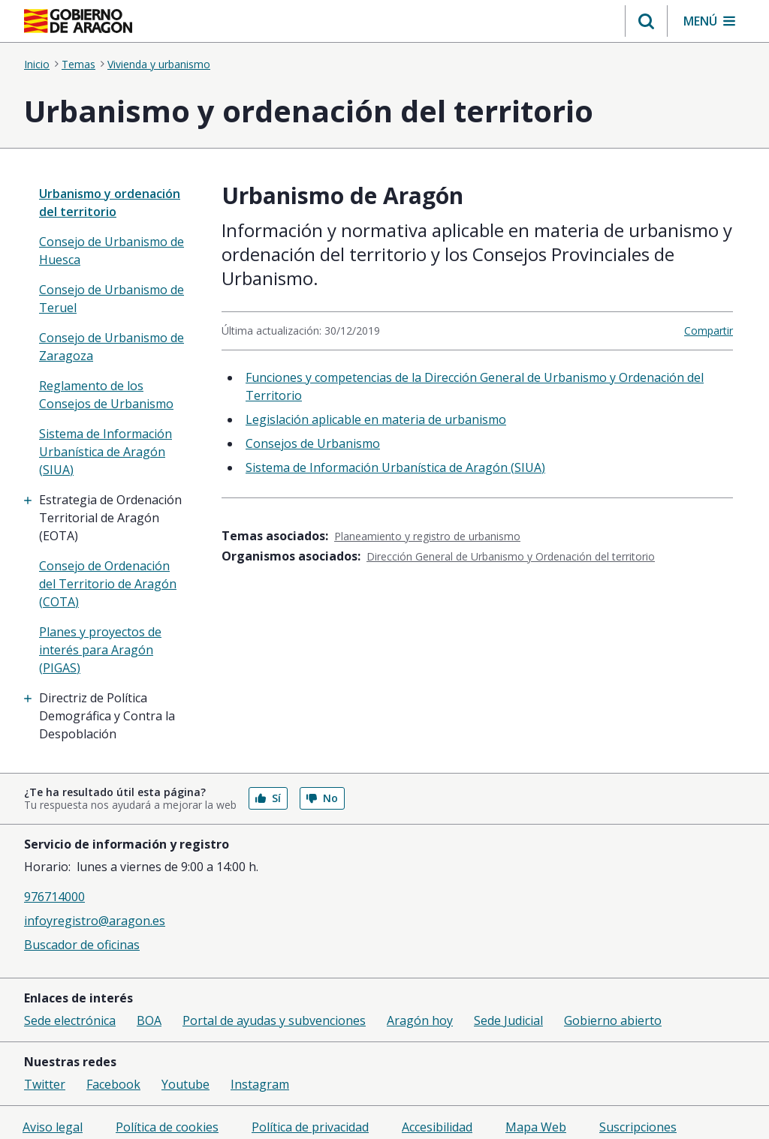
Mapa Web (535, 1127)
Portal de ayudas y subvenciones (274, 1020)
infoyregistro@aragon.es (94, 920)
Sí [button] (268, 798)
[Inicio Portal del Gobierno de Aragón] (78, 21)
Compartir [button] (708, 330)
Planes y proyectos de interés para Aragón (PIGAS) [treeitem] (100, 650)
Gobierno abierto (613, 1020)
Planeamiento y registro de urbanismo (427, 536)
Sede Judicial (508, 1020)
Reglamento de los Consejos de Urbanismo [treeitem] (106, 394)
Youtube (185, 1084)
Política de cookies (167, 1127)
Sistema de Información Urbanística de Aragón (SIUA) (395, 467)
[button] (646, 21)
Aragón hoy (420, 1020)
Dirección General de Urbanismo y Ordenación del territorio (510, 556)
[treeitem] (112, 518)
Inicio (37, 64)
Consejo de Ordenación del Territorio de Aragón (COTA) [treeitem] (107, 583)
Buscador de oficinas (82, 944)
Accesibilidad (437, 1127)
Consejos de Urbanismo (313, 443)
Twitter (44, 1084)
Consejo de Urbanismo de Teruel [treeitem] (111, 298)
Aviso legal (53, 1127)
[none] (112, 203)
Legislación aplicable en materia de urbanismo (376, 419)
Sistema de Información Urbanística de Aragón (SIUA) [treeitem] (105, 451)
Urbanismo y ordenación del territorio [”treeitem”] (109, 202)
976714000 (54, 896)
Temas (78, 64)
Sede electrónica (70, 1020)
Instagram (260, 1084)
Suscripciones (638, 1127)
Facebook (113, 1084)
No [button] (322, 798)
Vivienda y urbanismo (158, 64)
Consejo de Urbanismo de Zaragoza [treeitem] (111, 346)
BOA (149, 1020)
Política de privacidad (310, 1127)
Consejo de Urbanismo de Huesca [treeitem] (111, 250)
